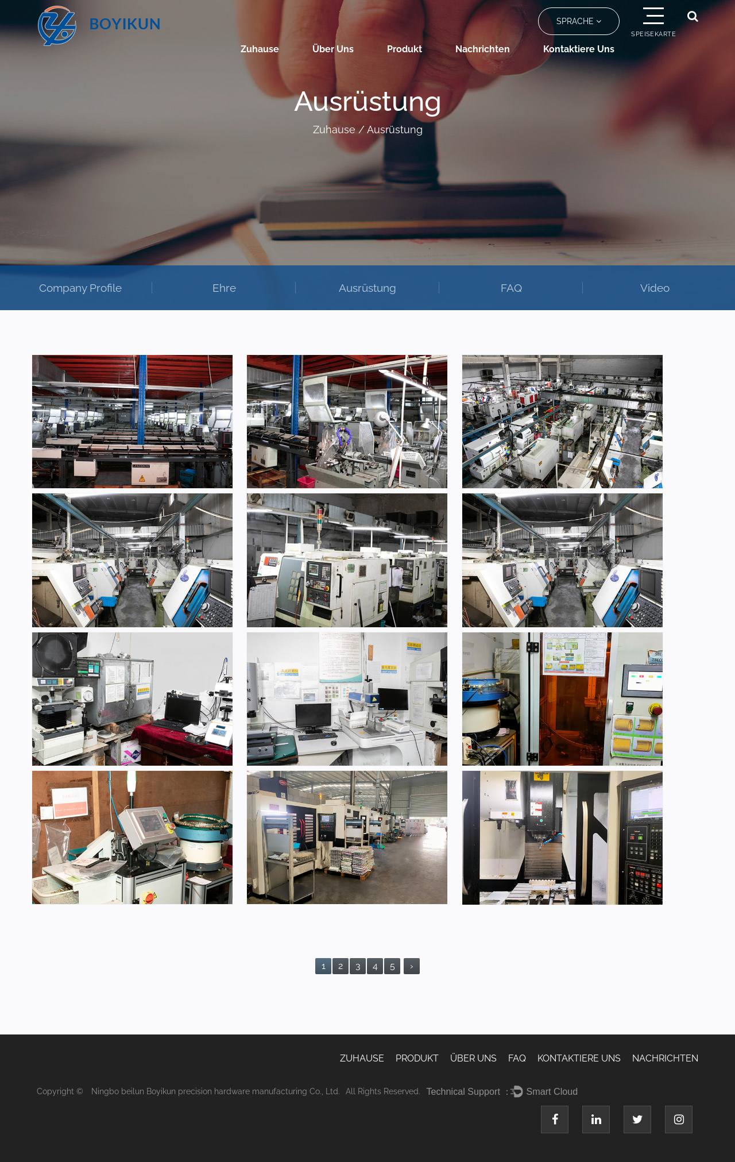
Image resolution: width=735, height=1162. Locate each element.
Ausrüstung (367, 287)
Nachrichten (482, 49)
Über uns (333, 49)
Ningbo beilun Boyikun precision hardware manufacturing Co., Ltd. (215, 1091)
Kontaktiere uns (578, 49)
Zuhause (260, 49)
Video (655, 287)
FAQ (511, 287)
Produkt (404, 49)
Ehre (224, 287)
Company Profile (80, 287)
